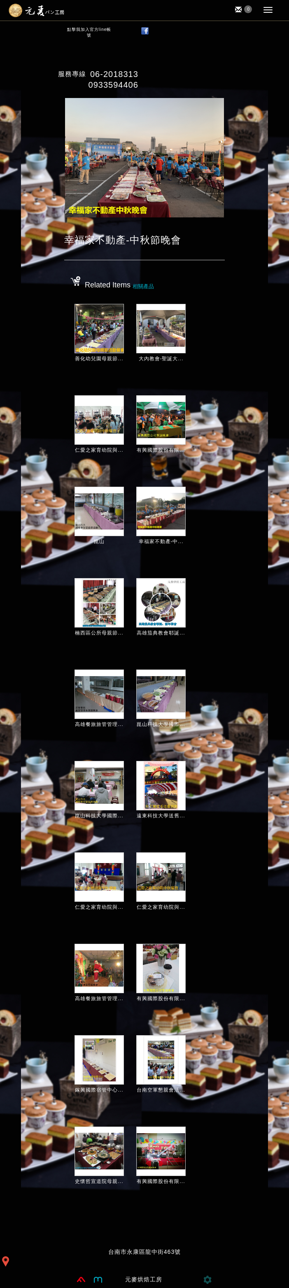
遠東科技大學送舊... (161, 816)
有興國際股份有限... (161, 450)
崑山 (99, 541)
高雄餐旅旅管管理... (99, 724)
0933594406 (113, 84)
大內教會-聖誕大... (161, 359)
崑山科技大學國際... (161, 724)
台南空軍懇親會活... (161, 1090)
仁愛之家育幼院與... (99, 450)
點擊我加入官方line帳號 (89, 32)
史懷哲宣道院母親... (99, 1181)
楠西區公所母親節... (99, 633)
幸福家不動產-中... (161, 541)
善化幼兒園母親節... (99, 359)
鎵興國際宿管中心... (99, 1090)
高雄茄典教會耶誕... (161, 633)
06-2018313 (114, 74)
